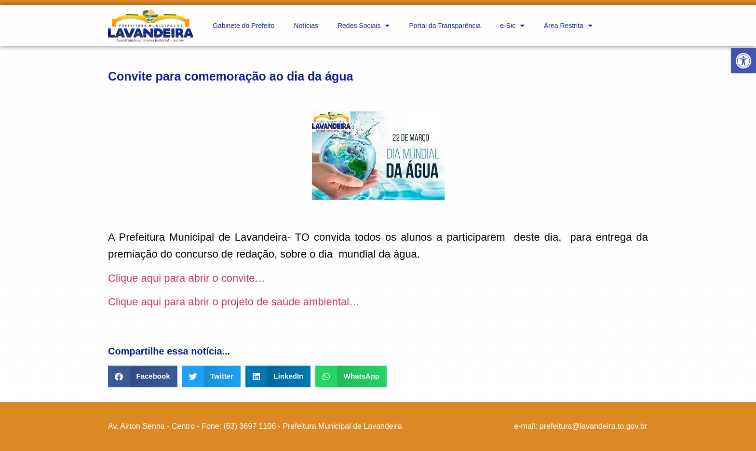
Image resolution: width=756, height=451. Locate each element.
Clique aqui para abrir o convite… (187, 278)
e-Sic (512, 25)
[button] (743, 60)
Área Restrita (568, 25)
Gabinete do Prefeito (243, 25)
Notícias (306, 25)
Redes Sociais (364, 25)
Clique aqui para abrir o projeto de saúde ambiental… (234, 302)
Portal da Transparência (445, 25)
